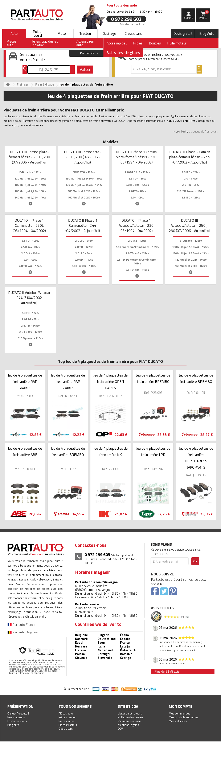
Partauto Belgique (23, 632)
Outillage (109, 33)
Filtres (138, 43)
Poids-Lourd (38, 33)
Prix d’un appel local (132, 24)
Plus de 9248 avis (167, 671)
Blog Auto (206, 33)
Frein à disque (44, 84)
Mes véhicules (178, 721)
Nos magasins (16, 717)
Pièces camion (67, 717)
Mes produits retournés (184, 717)
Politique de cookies (130, 717)
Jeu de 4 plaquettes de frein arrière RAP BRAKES (25, 382)
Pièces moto (66, 721)
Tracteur (85, 33)
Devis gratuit (183, 33)
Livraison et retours (130, 713)
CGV (120, 728)
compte (188, 18)
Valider (85, 69)
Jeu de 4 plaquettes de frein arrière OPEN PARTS (110, 382)
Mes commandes (179, 713)
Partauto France (21, 624)
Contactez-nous (17, 721)
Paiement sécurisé (129, 721)
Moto (61, 33)
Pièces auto (65, 713)
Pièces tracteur (67, 724)
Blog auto (13, 724)
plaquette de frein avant (203, 131)
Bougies (155, 43)
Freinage (23, 84)
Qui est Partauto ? (18, 713)
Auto (14, 33)
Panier (204, 15)
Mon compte (180, 706)
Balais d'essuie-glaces (123, 53)
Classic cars (133, 33)
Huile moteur (176, 43)
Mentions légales (128, 724)
